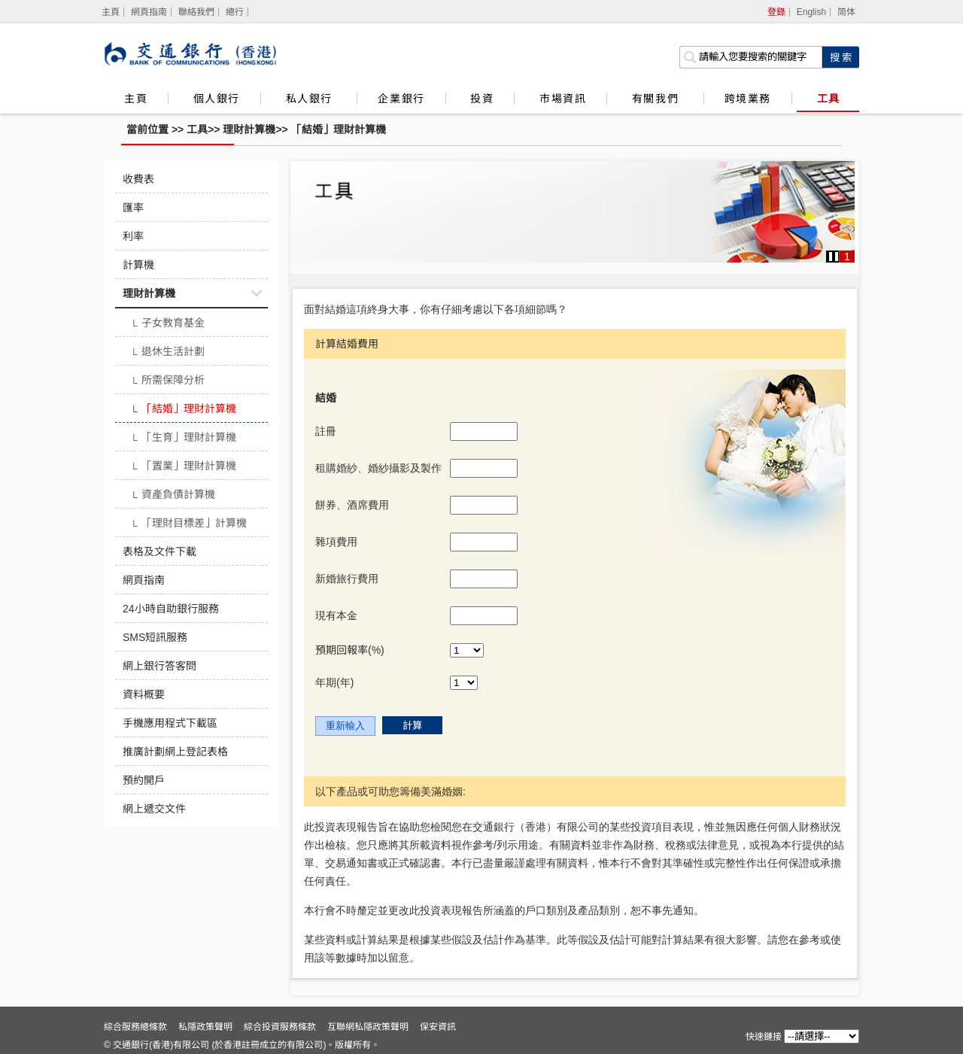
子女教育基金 (167, 324)
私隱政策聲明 (205, 1027)
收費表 (138, 179)
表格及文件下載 (159, 551)
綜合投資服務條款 (280, 1027)
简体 (846, 12)
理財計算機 (249, 129)
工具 (828, 99)
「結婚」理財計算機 (338, 129)
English (811, 12)
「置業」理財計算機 (183, 467)
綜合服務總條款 (135, 1027)
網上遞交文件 (154, 809)
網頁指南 (149, 12)
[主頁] (111, 12)
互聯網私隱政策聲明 (368, 1027)
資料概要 (144, 694)
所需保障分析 (167, 381)
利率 (133, 236)
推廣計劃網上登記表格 (175, 752)
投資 (482, 99)
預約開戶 (144, 780)
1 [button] (847, 257)
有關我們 (657, 99)
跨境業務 (748, 99)
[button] (833, 256)
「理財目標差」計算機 (188, 524)
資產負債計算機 (172, 495)
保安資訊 (438, 1027)
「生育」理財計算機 (183, 438)
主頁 (135, 99)
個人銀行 (216, 99)
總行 (235, 12)
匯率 (133, 208)
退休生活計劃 (167, 352)
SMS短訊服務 (155, 637)
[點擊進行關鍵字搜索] (840, 57)
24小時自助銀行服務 (171, 609)
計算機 (138, 265)
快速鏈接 (764, 1036)
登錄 (776, 12)
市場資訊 (562, 99)
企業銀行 (401, 99)
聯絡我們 (196, 12)
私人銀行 (311, 99)
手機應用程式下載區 (170, 723)
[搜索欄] (750, 57)
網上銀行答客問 (159, 666)
